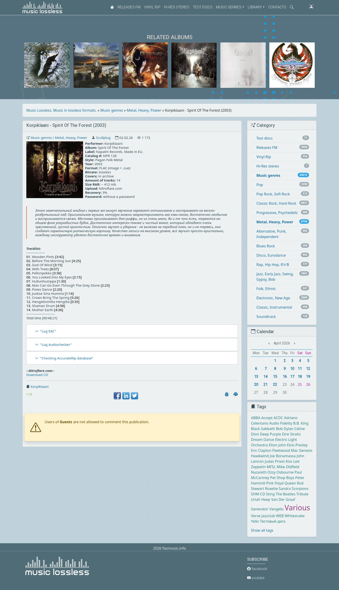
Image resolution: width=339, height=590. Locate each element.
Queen (290, 483)
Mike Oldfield (288, 466)
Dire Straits (291, 434)
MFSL (271, 466)
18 (300, 376)
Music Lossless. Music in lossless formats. (61, 110)
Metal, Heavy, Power (144, 110)
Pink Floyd (274, 483)
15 (275, 376)
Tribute (302, 494)
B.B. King (300, 423)
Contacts (277, 7)
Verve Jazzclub (263, 515)
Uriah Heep (260, 499)
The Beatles (285, 494)
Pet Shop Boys (282, 477)
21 (265, 384)
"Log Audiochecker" (56, 344)
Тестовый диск (272, 521)
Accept (267, 417)
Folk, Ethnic (266, 288)
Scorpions (300, 488)
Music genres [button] (228, 7)
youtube (256, 578)
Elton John (277, 444)
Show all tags (262, 530)
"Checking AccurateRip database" (66, 358)
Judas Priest (275, 461)
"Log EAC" (48, 331)
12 (308, 368)
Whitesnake (295, 515)
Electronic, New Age (273, 297)
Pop (259, 184)
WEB (280, 515)
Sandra (285, 488)
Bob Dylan (284, 428)
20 (256, 384)
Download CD (37, 374)
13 (256, 376)
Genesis (305, 450)
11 (300, 368)
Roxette (271, 488)
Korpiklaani (40, 386)
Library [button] (255, 7)
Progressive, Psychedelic (277, 212)
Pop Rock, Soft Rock (273, 194)
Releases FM (129, 7)
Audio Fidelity (280, 423)
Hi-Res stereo (176, 7)
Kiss (289, 461)
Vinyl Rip (152, 7)
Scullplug (103, 137)
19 (308, 376)
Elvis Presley (297, 444)
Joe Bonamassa (283, 455)
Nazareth (259, 472)
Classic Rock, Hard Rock (276, 203)
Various (297, 507)
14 (265, 376)
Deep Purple (270, 434)
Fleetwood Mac (285, 450)
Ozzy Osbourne (281, 472)
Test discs (202, 7)
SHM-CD (258, 494)
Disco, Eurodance (271, 255)
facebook (257, 569)
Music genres (111, 110)
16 (285, 376)
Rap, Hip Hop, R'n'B (272, 264)
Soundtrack (266, 316)
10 (292, 368)
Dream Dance (262, 439)
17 (292, 376)
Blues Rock (265, 245)
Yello (255, 521)
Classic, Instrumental (274, 307)
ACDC (278, 417)
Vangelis (276, 508)
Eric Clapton (261, 450)
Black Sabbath (263, 428)
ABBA (255, 417)
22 (275, 384)
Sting (270, 494)
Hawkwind (260, 455)
